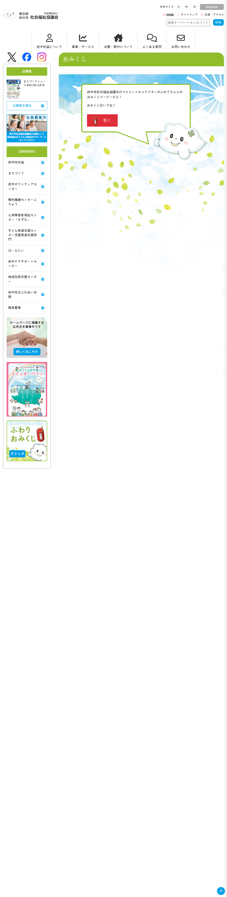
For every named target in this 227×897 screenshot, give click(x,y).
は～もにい (26, 251)
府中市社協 (26, 162)
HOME (168, 14)
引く (107, 120)
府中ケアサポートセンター (26, 264)
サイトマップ (187, 14)
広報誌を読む (28, 106)
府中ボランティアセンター (26, 187)
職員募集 (26, 308)
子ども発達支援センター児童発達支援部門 (26, 235)
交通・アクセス (212, 14)
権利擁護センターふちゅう (26, 202)
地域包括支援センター (26, 280)
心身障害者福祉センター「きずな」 (26, 218)
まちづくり (26, 173)
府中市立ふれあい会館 (26, 295)
